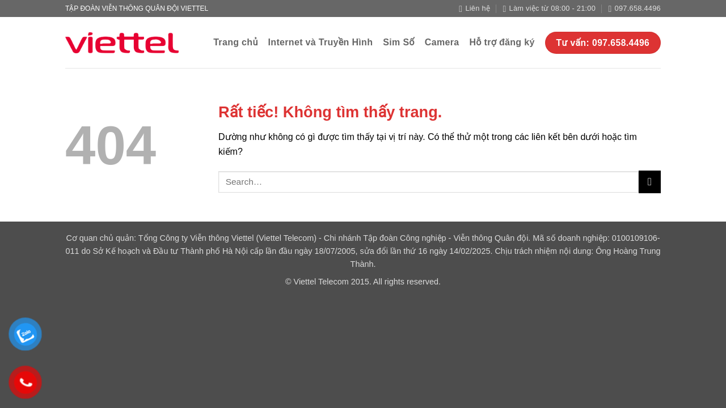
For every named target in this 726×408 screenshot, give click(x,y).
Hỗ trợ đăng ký (501, 42)
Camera (442, 42)
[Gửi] (650, 182)
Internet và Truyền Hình (320, 42)
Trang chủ (235, 42)
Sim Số (399, 42)
